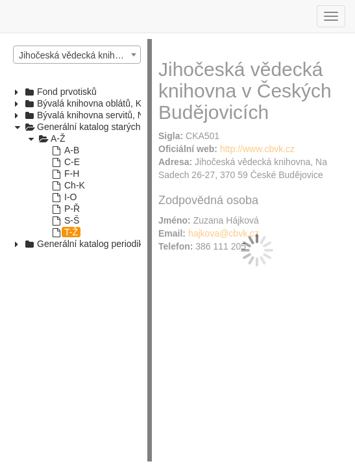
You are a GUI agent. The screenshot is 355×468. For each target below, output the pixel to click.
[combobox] (77, 55)
